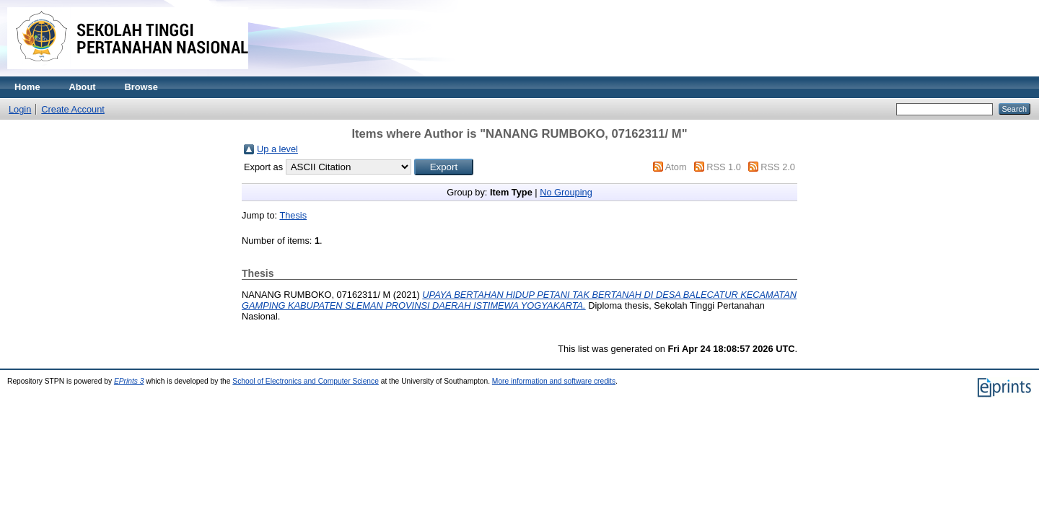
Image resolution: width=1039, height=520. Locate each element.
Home (27, 86)
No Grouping (566, 192)
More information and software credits (553, 381)
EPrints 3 (129, 381)
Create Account (73, 109)
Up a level (277, 149)
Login (20, 109)
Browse (141, 86)
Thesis (293, 215)
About (82, 86)
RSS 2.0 (777, 167)
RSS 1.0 (723, 167)
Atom (676, 167)
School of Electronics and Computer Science (305, 381)
